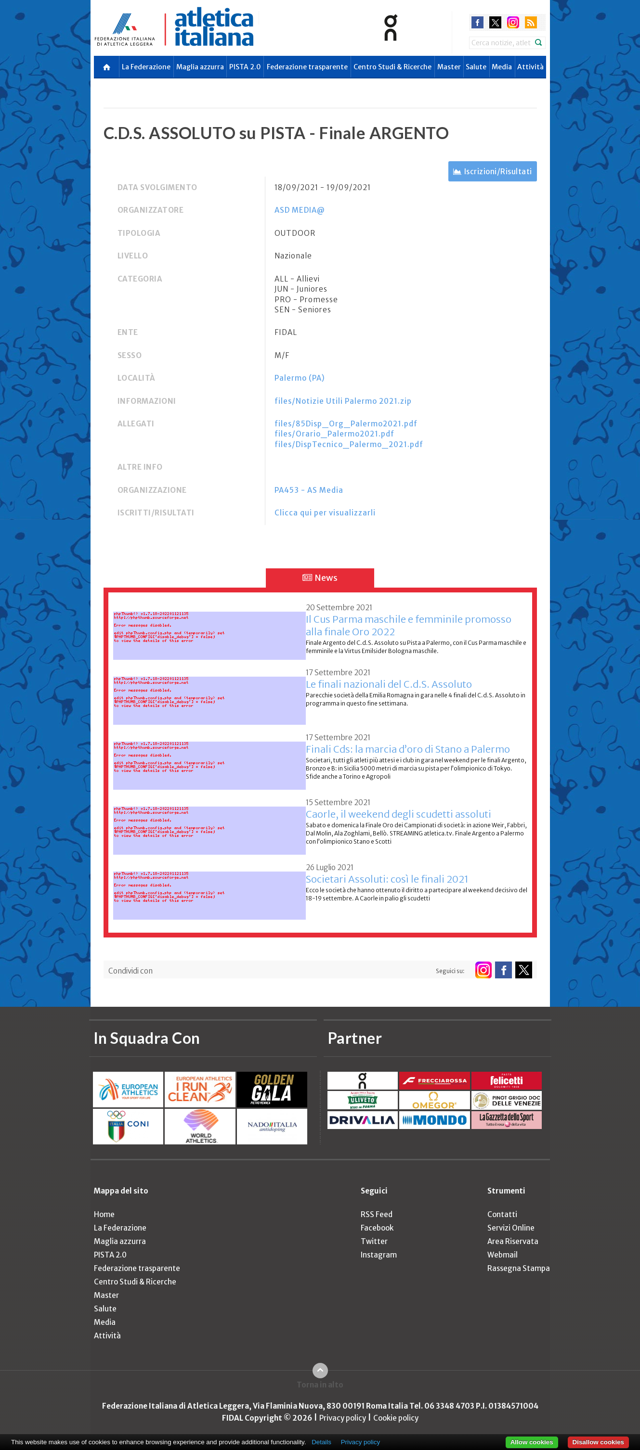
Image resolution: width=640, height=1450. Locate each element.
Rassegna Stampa (518, 1268)
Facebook (377, 1227)
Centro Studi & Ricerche (392, 67)
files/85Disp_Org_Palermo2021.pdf (346, 423)
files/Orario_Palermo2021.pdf (334, 433)
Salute (476, 67)
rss (531, 22)
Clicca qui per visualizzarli (325, 512)
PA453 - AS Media (308, 490)
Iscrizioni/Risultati (498, 171)
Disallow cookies (598, 1442)
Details (321, 1442)
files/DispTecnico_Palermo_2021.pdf (348, 444)
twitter (495, 22)
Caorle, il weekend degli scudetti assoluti (398, 814)
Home (104, 1214)
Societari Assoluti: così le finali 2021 (387, 879)
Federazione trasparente (307, 67)
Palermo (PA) (299, 378)
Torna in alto (320, 1384)
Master (449, 67)
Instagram (379, 1254)
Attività (530, 67)
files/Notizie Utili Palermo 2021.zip (343, 401)
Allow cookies (531, 1442)
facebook (477, 22)
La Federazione (146, 67)
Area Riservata (512, 1241)
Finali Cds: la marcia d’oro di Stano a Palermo (408, 749)
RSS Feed (376, 1214)
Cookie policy (395, 1418)
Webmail (502, 1254)
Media (502, 67)
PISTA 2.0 (245, 67)
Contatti (502, 1214)
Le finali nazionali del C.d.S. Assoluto (389, 684)
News (320, 577)
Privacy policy (342, 1418)
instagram (513, 22)
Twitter (374, 1241)
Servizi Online (511, 1227)
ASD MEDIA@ (299, 210)
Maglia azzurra (200, 67)
